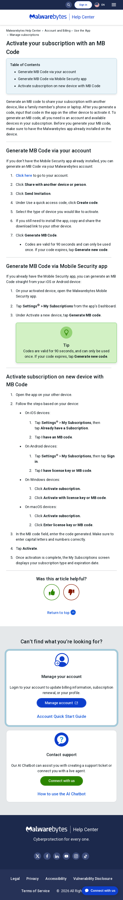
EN (100, 4)
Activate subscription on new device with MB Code (59, 86)
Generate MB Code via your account (47, 72)
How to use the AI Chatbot (62, 794)
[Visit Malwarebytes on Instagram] (76, 856)
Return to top (61, 613)
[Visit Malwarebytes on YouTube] (66, 856)
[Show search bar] (69, 5)
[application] (97, 890)
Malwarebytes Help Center (23, 30)
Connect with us (61, 781)
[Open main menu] (114, 4)
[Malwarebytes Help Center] (61, 829)
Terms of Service (35, 891)
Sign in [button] (83, 4)
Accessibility (56, 878)
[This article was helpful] (52, 592)
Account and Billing (58, 30)
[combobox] (100, 4)
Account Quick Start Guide (61, 716)
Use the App (82, 30)
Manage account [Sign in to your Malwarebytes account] (61, 703)
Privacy (32, 878)
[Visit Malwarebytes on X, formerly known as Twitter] (37, 856)
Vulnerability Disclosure (92, 878)
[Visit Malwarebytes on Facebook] (47, 856)
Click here (24, 175)
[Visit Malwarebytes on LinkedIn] (56, 856)
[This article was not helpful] (71, 592)
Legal (15, 878)
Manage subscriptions (24, 34)
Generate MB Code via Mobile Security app (52, 79)
